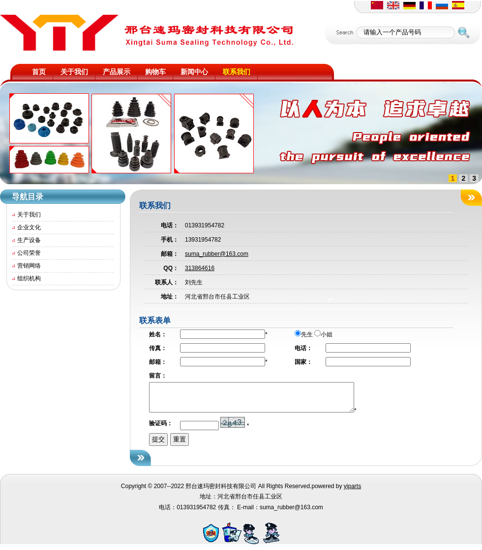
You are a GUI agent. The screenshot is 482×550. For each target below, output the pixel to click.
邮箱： (170, 253)
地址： (170, 296)
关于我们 (29, 214)
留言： (158, 375)
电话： (170, 225)
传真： (158, 348)
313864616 (199, 268)
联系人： (167, 282)
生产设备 (29, 240)
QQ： (171, 268)
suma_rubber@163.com (216, 253)
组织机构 (29, 278)
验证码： (161, 429)
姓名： (158, 334)
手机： (170, 239)
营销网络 (29, 265)
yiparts (352, 492)
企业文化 (29, 227)
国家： (303, 361)
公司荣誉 (29, 252)
